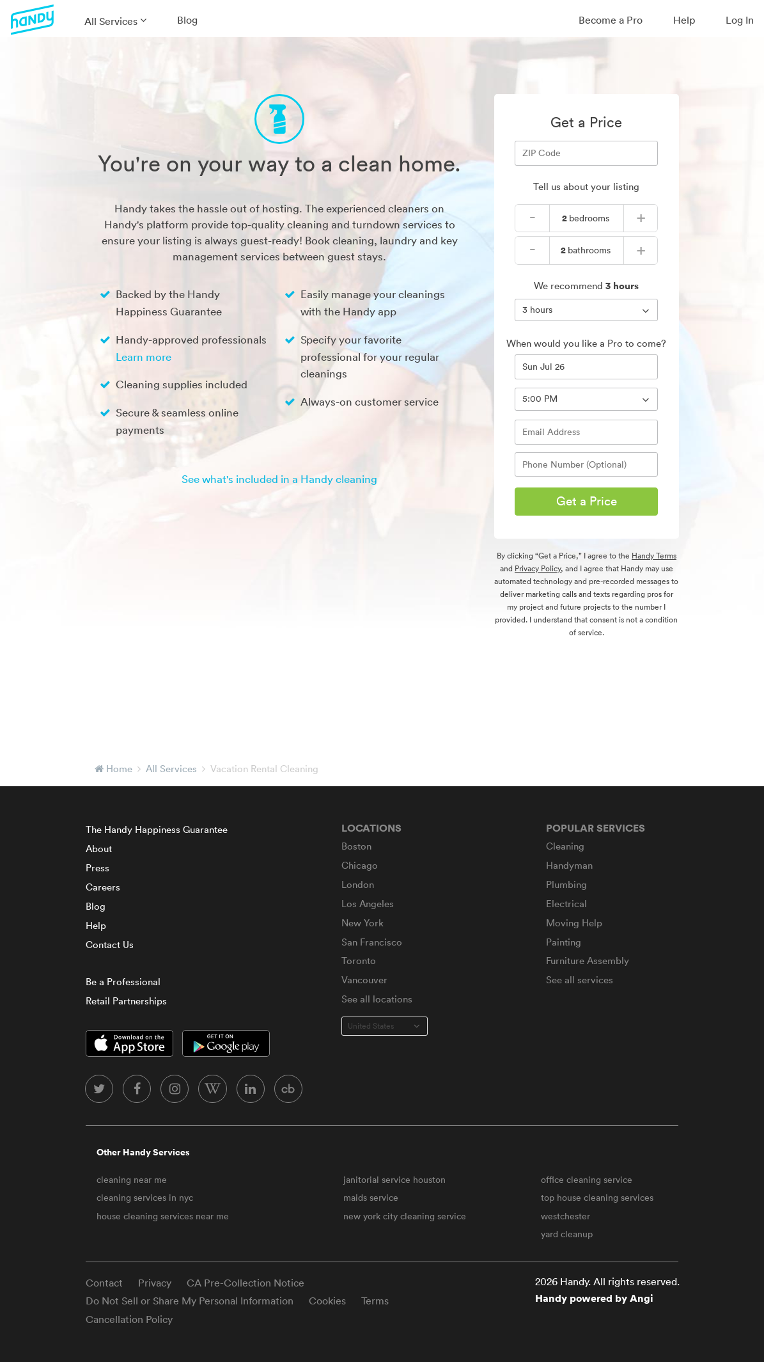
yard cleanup (567, 1234)
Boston (356, 846)
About (99, 849)
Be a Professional (123, 982)
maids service (370, 1197)
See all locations (376, 999)
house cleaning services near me (163, 1216)
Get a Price (586, 501)
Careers (103, 887)
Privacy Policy (538, 568)
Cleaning (565, 846)
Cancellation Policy (129, 1319)
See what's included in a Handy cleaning (279, 479)
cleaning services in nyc (145, 1197)
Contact (104, 1282)
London (357, 884)
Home (119, 769)
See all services (579, 980)
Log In (740, 19)
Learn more (143, 356)
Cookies (327, 1300)
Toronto (358, 960)
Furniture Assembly (587, 960)
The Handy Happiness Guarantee (157, 829)
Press (97, 868)
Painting (563, 942)
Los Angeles (367, 904)
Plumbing (566, 884)
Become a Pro (611, 19)
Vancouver (364, 980)
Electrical (566, 904)
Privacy (154, 1282)
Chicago (359, 865)
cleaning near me (132, 1179)
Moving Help (574, 923)
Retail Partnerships (126, 1001)
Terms (375, 1300)
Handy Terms (654, 555)
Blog (187, 19)
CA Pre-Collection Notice (245, 1282)
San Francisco (371, 942)
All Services (110, 21)
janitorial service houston (394, 1179)
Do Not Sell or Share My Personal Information (189, 1300)
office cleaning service (586, 1179)
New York (362, 923)
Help (684, 19)
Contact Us (110, 944)
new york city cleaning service (404, 1216)
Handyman (569, 865)
